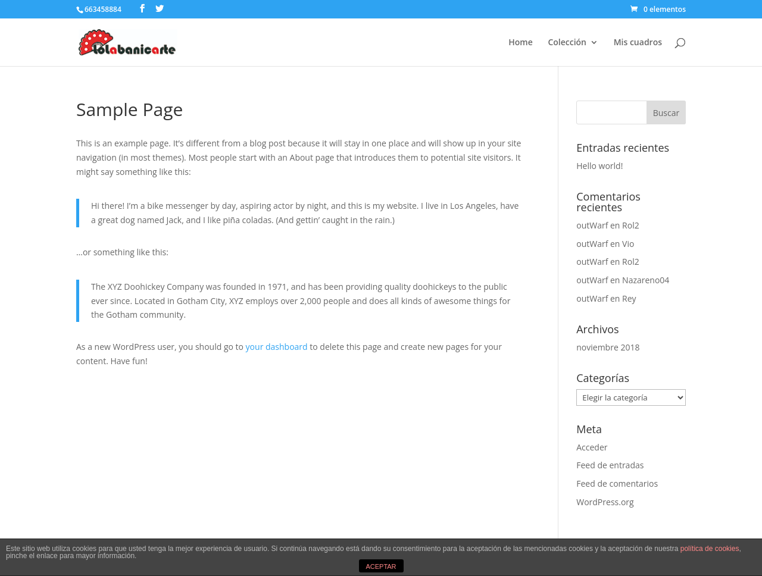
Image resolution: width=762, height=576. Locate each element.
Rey (629, 298)
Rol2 (630, 225)
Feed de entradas (610, 465)
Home (520, 43)
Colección (567, 43)
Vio (628, 243)
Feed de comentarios (617, 483)
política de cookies (709, 548)
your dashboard (277, 346)
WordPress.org (604, 502)
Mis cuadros (638, 43)
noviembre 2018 (607, 347)
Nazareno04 (645, 280)
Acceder (591, 447)
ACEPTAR (381, 566)
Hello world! (599, 165)
